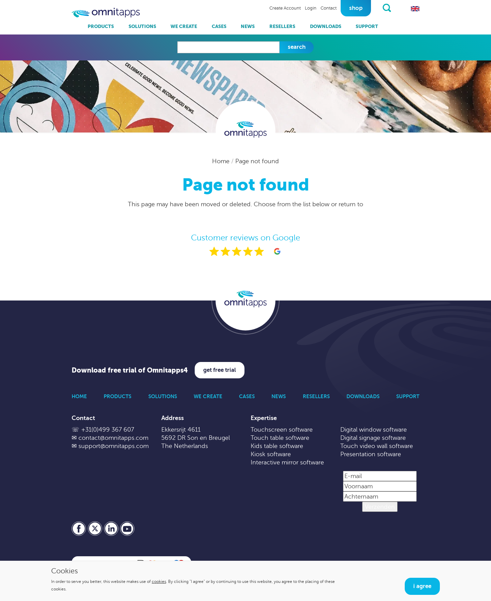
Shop (355, 8)
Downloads (325, 26)
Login (310, 8)
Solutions (142, 26)
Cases (219, 26)
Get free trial (219, 370)
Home (221, 161)
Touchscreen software (282, 429)
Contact (329, 8)
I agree (422, 586)
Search (297, 47)
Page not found (257, 161)
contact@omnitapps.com (113, 437)
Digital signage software (373, 437)
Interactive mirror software (287, 462)
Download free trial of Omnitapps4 (130, 370)
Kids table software (277, 446)
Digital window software (373, 429)
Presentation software (370, 454)
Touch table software (280, 437)
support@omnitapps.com (113, 446)
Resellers (282, 26)
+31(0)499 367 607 (107, 429)
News (248, 26)
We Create (183, 26)
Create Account (285, 8)
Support (367, 26)
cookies (159, 581)
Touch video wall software (376, 446)
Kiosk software (271, 454)
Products (101, 26)
